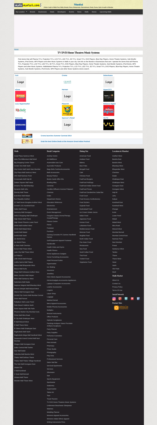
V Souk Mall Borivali (21, 374)
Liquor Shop (51, 293)
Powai (114, 245)
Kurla (114, 212)
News (79, 12)
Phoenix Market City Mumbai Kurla (26, 312)
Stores (94, 12)
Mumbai (78, 4)
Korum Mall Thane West (23, 249)
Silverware (51, 372)
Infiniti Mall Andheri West (23, 225)
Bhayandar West (118, 169)
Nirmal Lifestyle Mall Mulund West (26, 289)
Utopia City (18, 367)
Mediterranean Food (87, 229)
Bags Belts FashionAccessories (58, 169)
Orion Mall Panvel (20, 298)
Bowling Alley (51, 182)
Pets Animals (51, 342)
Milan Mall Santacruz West (23, 279)
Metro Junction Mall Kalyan (24, 275)
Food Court (84, 196)
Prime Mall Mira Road (22, 315)
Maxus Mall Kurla (20, 269)
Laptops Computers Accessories (58, 283)
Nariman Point (117, 239)
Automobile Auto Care (55, 162)
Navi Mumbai (117, 242)
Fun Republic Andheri (22, 199)
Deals (52, 12)
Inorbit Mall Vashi (20, 235)
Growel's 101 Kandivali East (24, 206)
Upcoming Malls (105, 12)
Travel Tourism (52, 399)
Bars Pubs (83, 166)
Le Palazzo (18, 255)
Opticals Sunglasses (54, 320)
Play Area (50, 356)
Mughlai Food (85, 235)
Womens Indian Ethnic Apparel (58, 419)
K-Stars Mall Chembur (22, 245)
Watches (50, 409)
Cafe (81, 172)
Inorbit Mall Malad (20, 232)
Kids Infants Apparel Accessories (59, 277)
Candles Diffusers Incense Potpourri (60, 189)
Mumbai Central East (120, 235)
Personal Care (52, 339)
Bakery (82, 162)
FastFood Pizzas (86, 189)
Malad (114, 219)
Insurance (50, 270)
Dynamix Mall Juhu (21, 189)
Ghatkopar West (118, 182)
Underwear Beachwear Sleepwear (59, 405)
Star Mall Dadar (20, 351)
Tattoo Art (50, 392)
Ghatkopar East (118, 179)
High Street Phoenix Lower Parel (26, 222)
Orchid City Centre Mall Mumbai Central (28, 295)
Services (50, 369)
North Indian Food (86, 239)
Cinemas (50, 192)
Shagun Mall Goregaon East (24, 344)
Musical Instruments (54, 313)
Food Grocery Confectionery (90, 199)
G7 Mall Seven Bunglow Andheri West (28, 202)
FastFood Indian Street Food (90, 186)
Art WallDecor (52, 159)
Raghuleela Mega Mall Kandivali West (28, 335)
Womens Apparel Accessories (57, 415)
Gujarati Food (85, 206)
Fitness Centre (52, 221)
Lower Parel (116, 216)
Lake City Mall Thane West (24, 252)
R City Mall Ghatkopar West (24, 318)
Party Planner (52, 329)
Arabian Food (84, 159)
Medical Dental (52, 300)
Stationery (50, 385)
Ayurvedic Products (54, 166)
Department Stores (54, 199)
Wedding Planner (53, 412)
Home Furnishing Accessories (57, 257)
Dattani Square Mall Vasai (23, 182)
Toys (48, 395)
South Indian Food (86, 252)
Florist (49, 225)
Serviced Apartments (54, 366)
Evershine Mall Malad (22, 196)
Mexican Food (85, 232)
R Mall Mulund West (21, 322)
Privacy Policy (117, 287)
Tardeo (114, 252)
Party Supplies (52, 332)
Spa (48, 375)
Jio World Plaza (20, 242)
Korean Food (84, 222)
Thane (114, 255)
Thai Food (83, 255)
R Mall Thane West (21, 325)
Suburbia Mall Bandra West (24, 354)
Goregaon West (118, 189)
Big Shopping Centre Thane (24, 162)
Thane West (116, 259)
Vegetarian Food (86, 262)
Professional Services (55, 359)
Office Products (52, 317)
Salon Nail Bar (52, 362)
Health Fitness (52, 250)
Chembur (115, 172)
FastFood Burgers (86, 179)
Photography (51, 352)
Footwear (50, 228)
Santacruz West (118, 249)
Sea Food (83, 249)
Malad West (116, 222)
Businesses (42, 12)
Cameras (50, 186)
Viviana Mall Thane (21, 377)
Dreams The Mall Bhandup (24, 186)
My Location (20, 12)
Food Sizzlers (85, 202)
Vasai (114, 262)
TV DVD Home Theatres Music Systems (61, 402)
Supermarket (51, 389)
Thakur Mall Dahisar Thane (24, 357)
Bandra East (116, 159)
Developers (61, 12)
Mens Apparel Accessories (56, 303)
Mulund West (117, 229)
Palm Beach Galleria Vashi (23, 305)
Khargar (115, 209)
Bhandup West (117, 166)
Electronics (51, 206)
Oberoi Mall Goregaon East (24, 292)
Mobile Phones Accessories (57, 307)
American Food (85, 156)
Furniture (50, 231)
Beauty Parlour (52, 176)
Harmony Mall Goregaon (23, 212)
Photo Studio (51, 349)
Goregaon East (117, 186)
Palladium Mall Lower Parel (24, 302)
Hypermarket (51, 264)
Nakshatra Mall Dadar (22, 282)
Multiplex (50, 310)
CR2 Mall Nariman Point (23, 176)
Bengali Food (84, 169)
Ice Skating (51, 267)
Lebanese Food (85, 225)
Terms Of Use (117, 290)
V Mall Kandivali (20, 371)
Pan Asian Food (85, 242)
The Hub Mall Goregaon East (24, 364)
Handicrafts (51, 244)
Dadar (114, 176)
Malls (86, 12)
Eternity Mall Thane (21, 192)
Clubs (49, 196)
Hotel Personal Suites (55, 260)
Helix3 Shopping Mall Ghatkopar (26, 216)
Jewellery (50, 274)
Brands (32, 12)
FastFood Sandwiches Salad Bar (91, 192)
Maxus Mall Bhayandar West (24, 265)
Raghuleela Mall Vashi (22, 332)
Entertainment (52, 209)
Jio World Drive (19, 239)
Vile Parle (115, 269)
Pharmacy (50, 346)
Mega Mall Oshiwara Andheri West (26, 272)
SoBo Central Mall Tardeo (23, 347)
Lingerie (50, 290)
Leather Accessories (54, 287)
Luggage (50, 297)
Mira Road (116, 225)
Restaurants (84, 245)
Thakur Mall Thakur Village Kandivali (27, 361)
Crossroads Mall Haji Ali (22, 179)
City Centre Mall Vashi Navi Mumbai (27, 169)
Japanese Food (85, 219)
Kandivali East (117, 202)
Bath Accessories (53, 172)
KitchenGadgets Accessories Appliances (61, 280)
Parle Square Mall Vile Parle (24, 308)
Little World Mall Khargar (23, 259)
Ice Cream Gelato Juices (88, 212)
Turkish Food (84, 259)
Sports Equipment (53, 379)
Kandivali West (117, 206)
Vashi (114, 265)
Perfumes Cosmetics (54, 336)
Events (71, 12)
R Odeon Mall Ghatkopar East (25, 328)
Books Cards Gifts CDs (55, 179)
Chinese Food (85, 176)
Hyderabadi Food (86, 209)
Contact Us (116, 283)
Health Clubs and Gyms (55, 247)
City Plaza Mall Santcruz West (25, 172)
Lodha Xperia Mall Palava (23, 262)
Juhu (114, 196)
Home (16, 49)
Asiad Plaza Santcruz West (24, 156)
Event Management (54, 212)
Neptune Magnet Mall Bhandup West (27, 285)
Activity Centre (52, 156)
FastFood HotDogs (86, 182)
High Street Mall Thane (22, 219)
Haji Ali (114, 192)
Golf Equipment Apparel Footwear (59, 240)
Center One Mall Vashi (22, 166)
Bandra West (117, 162)
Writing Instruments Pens (56, 422)
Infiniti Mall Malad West (22, 229)
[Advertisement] (78, 31)
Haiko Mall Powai (20, 209)
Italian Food (84, 216)
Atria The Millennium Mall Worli (25, 159)
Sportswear (51, 382)
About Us (115, 280)
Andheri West (117, 156)
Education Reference (54, 202)
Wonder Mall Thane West (23, 381)
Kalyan (114, 199)
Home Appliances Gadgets (56, 254)
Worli (114, 272)
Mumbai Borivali (118, 232)
